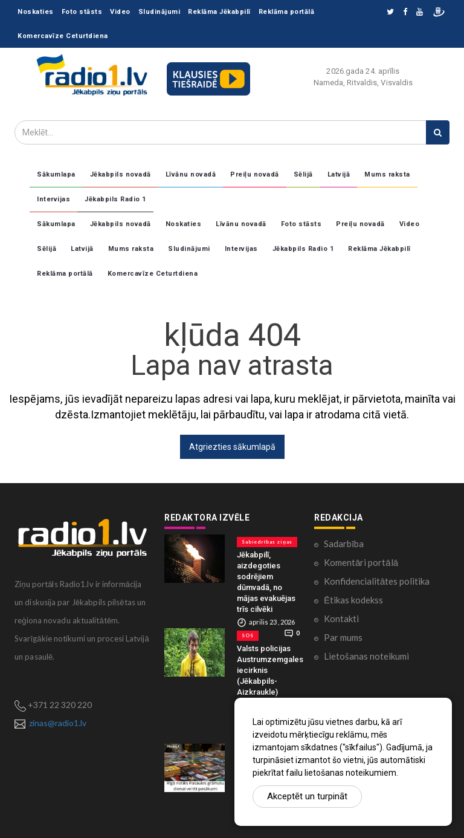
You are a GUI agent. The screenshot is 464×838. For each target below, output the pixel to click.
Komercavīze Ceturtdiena (63, 36)
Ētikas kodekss (353, 599)
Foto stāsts (82, 12)
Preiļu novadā (254, 174)
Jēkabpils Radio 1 (115, 199)
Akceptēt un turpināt (307, 796)
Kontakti (341, 618)
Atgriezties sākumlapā (232, 447)
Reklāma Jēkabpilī (219, 12)
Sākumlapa (56, 174)
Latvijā (338, 174)
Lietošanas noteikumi (366, 656)
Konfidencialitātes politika (377, 581)
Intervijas (53, 199)
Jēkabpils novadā (120, 174)
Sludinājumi (159, 12)
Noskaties (36, 12)
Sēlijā (303, 174)
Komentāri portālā (361, 562)
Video (120, 12)
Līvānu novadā (191, 174)
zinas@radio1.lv (57, 723)
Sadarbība (344, 543)
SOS (248, 635)
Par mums (343, 637)
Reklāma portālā (287, 12)
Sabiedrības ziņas (267, 542)
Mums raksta (387, 174)
